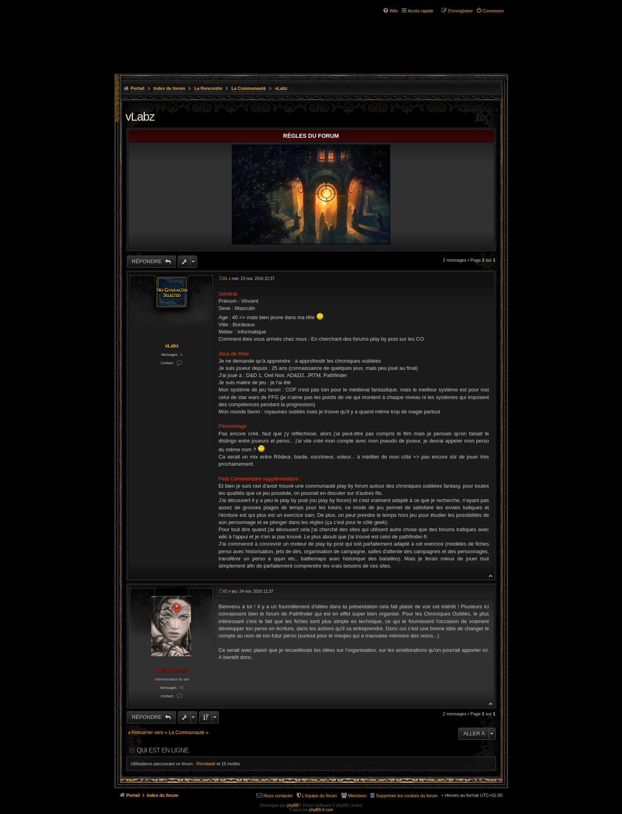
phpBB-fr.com (321, 810)
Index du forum (169, 88)
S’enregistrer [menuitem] (460, 10)
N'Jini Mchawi (172, 670)
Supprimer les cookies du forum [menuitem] (407, 795)
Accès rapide (420, 10)
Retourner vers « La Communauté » (170, 732)
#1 (225, 278)
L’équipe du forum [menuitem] (319, 795)
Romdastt (206, 763)
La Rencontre (208, 88)
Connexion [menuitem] (493, 10)
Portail (137, 88)
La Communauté (248, 88)
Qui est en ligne (163, 750)
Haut (491, 576)
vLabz (281, 88)
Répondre (147, 261)
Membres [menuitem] (357, 795)
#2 (225, 591)
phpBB (293, 805)
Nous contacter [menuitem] (278, 795)
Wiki (393, 10)
